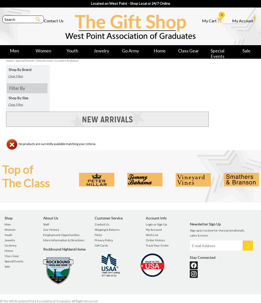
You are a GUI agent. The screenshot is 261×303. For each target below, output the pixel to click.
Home (160, 50)
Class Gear (188, 50)
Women (43, 50)
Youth (72, 50)
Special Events (217, 51)
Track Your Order (157, 245)
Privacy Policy (104, 240)
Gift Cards (101, 245)
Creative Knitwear (67, 60)
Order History (155, 240)
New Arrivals (44, 60)
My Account (244, 18)
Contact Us (53, 20)
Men (14, 50)
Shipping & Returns (107, 230)
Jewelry (101, 50)
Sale (246, 50)
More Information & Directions (64, 240)
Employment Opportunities (61, 235)
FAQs (98, 235)
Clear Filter (15, 76)
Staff (46, 224)
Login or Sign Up (156, 224)
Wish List (152, 235)
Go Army (130, 50)
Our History (51, 230)
